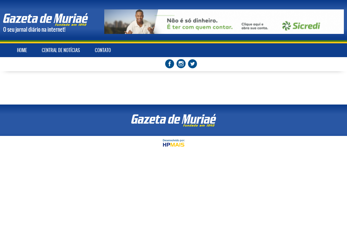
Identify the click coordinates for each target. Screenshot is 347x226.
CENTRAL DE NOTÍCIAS (61, 50)
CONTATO (103, 50)
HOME (22, 50)
